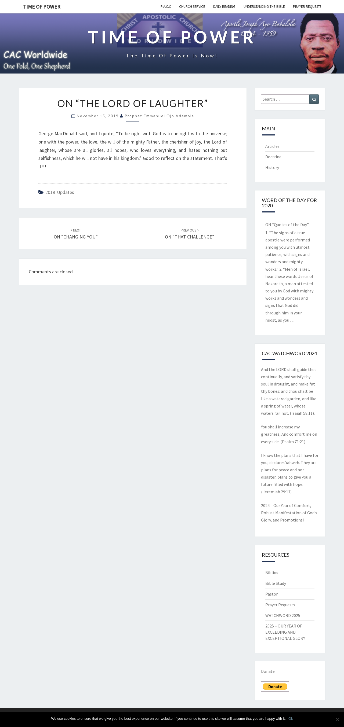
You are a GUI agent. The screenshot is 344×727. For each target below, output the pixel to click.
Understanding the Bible (264, 6)
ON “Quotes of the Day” (287, 224)
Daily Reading (224, 6)
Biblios (271, 572)
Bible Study (275, 583)
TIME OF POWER (41, 6)
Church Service (192, 6)
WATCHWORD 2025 (282, 615)
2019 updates (59, 192)
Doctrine (273, 156)
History (272, 167)
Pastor (271, 594)
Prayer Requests (307, 6)
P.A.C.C (166, 6)
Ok (290, 719)
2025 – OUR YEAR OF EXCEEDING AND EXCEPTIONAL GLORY (285, 632)
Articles (272, 146)
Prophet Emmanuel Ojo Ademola (159, 115)
